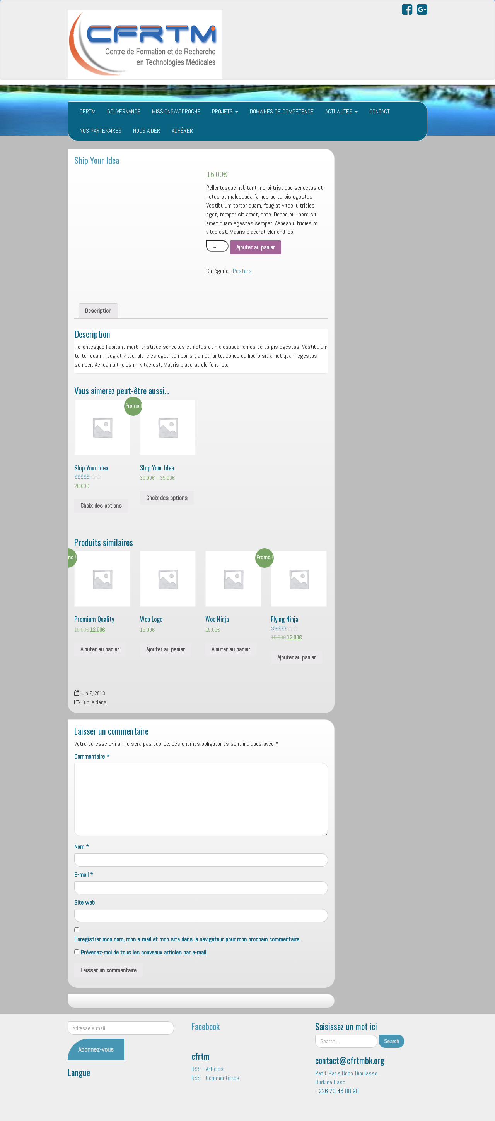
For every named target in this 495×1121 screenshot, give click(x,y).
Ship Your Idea (96, 159)
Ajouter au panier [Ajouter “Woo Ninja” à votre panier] (231, 649)
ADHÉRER (182, 131)
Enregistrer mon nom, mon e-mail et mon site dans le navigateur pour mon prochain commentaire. (187, 939)
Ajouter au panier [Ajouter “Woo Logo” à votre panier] (165, 649)
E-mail (83, 874)
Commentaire (91, 756)
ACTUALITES (341, 111)
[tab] (98, 311)
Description (98, 311)
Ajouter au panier (255, 247)
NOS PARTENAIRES (100, 131)
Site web (84, 902)
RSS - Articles (207, 1069)
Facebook (205, 1026)
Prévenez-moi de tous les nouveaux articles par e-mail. (144, 952)
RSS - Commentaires (215, 1078)
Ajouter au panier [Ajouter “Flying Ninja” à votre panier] (296, 657)
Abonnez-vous (96, 1049)
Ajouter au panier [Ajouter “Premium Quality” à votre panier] (99, 649)
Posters (242, 271)
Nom (81, 847)
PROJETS (225, 111)
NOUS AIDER (146, 131)
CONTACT (379, 111)
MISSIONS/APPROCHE (176, 111)
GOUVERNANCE (123, 111)
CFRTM (88, 111)
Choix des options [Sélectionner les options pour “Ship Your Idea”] (101, 505)
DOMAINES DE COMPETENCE (282, 111)
